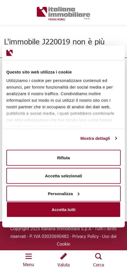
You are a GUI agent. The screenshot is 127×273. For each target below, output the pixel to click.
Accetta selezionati (63, 175)
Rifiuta (63, 157)
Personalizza (63, 193)
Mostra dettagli (95, 138)
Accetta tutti (64, 209)
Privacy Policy (85, 236)
